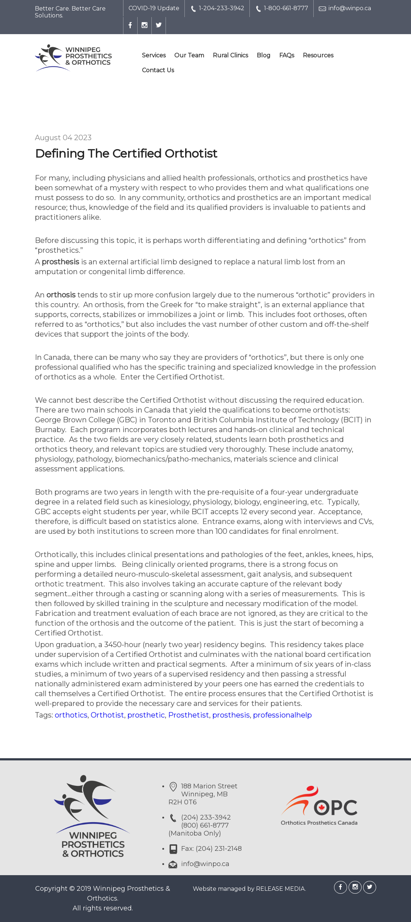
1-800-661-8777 (281, 8)
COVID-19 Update (154, 8)
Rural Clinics (230, 55)
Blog (263, 55)
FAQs (286, 55)
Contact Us (158, 70)
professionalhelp (282, 715)
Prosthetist (188, 715)
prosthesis (231, 715)
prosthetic (146, 715)
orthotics (71, 715)
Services (154, 55)
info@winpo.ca (345, 8)
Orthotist (107, 715)
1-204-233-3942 (217, 8)
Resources (318, 55)
